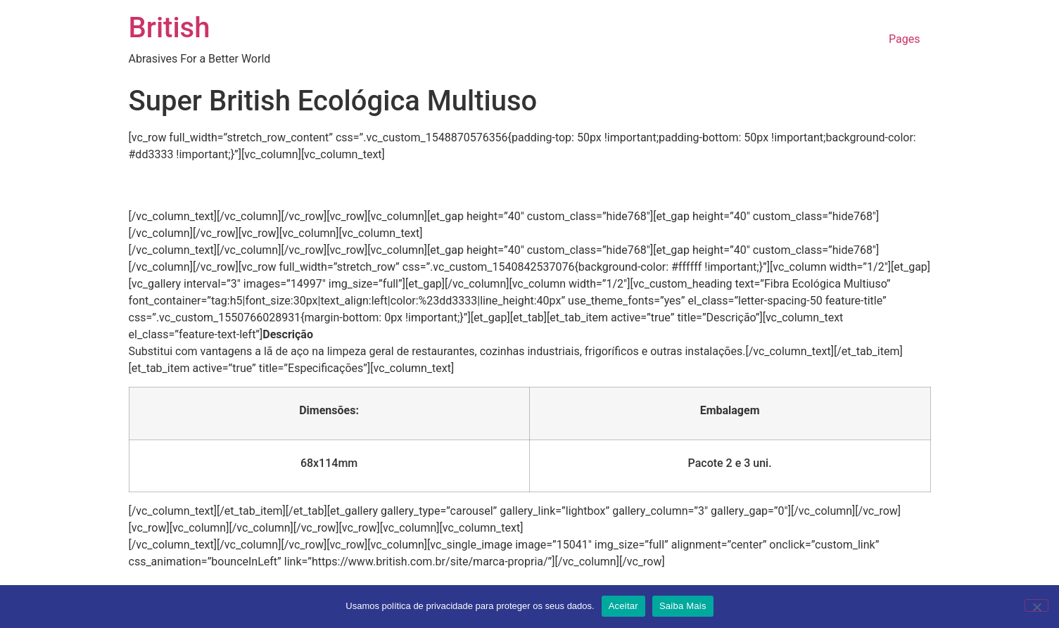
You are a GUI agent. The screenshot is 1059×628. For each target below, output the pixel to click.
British (169, 27)
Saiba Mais (682, 606)
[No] (1036, 605)
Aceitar (623, 606)
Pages (904, 39)
